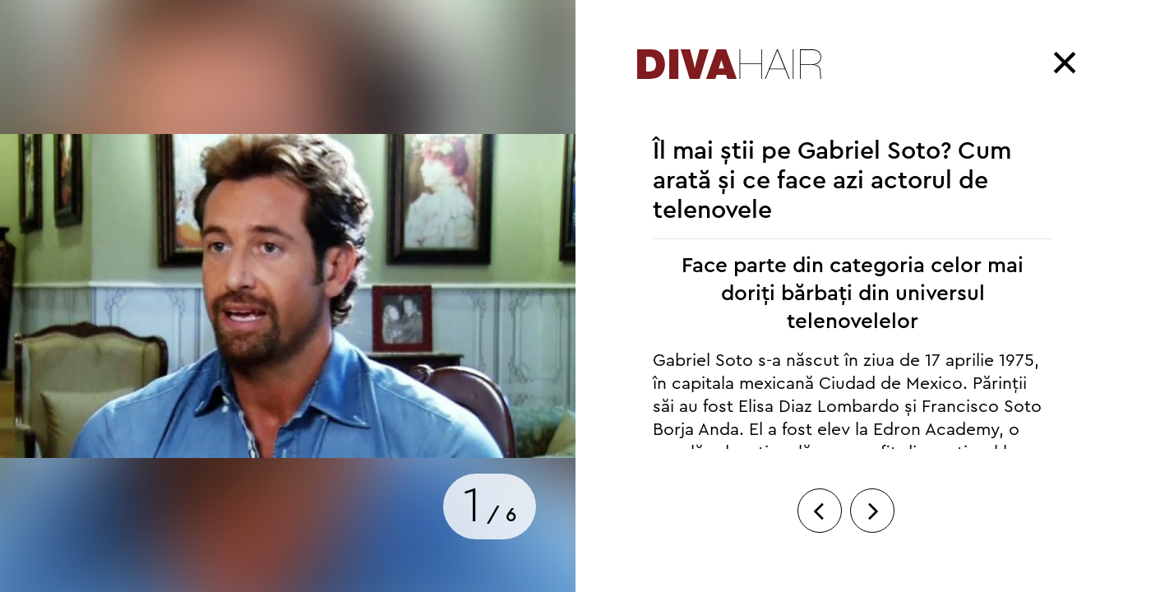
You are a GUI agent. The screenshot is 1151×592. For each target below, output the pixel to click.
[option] (288, 296)
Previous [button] (823, 542)
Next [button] (872, 542)
